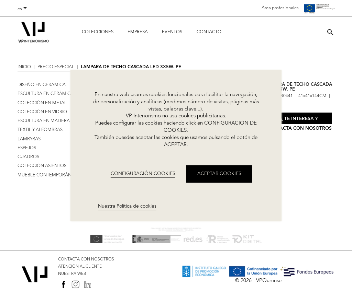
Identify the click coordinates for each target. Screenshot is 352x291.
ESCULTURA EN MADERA (44, 121)
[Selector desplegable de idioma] (23, 9)
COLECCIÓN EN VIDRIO (42, 112)
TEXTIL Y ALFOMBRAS (40, 130)
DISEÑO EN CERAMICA (42, 85)
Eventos (172, 32)
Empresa (138, 32)
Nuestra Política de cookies (127, 206)
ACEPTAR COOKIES (219, 174)
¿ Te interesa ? (299, 119)
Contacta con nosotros (299, 128)
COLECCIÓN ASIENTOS (42, 166)
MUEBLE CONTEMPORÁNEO (48, 175)
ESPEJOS (27, 148)
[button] (330, 32)
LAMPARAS (29, 139)
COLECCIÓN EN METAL (42, 103)
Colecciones (97, 32)
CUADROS (28, 157)
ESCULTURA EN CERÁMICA (46, 94)
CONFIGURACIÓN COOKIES (143, 173)
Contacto (209, 32)
